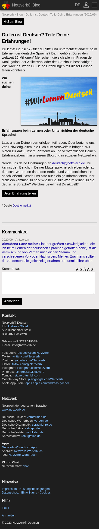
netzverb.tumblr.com (26, 375)
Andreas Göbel (18, 326)
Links (5, 508)
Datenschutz (10, 492)
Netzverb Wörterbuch (28, 451)
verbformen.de (36, 417)
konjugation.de (30, 436)
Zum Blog (13, 21)
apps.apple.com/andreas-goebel (47, 383)
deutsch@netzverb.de (68, 163)
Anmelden (11, 301)
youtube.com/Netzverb (30, 360)
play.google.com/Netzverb (45, 379)
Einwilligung (29, 492)
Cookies (45, 492)
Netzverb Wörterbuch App (19, 447)
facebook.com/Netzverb (33, 352)
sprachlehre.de (42, 424)
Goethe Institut (22, 205)
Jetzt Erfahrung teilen (20, 193)
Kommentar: (11, 269)
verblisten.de (34, 432)
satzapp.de (32, 428)
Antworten (22, 239)
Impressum (9, 489)
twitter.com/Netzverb (26, 356)
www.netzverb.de (13, 409)
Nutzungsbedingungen (34, 489)
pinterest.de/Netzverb (29, 371)
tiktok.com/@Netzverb (27, 364)
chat (26, 466)
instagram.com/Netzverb (33, 368)
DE (77, 5)
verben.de (41, 420)
